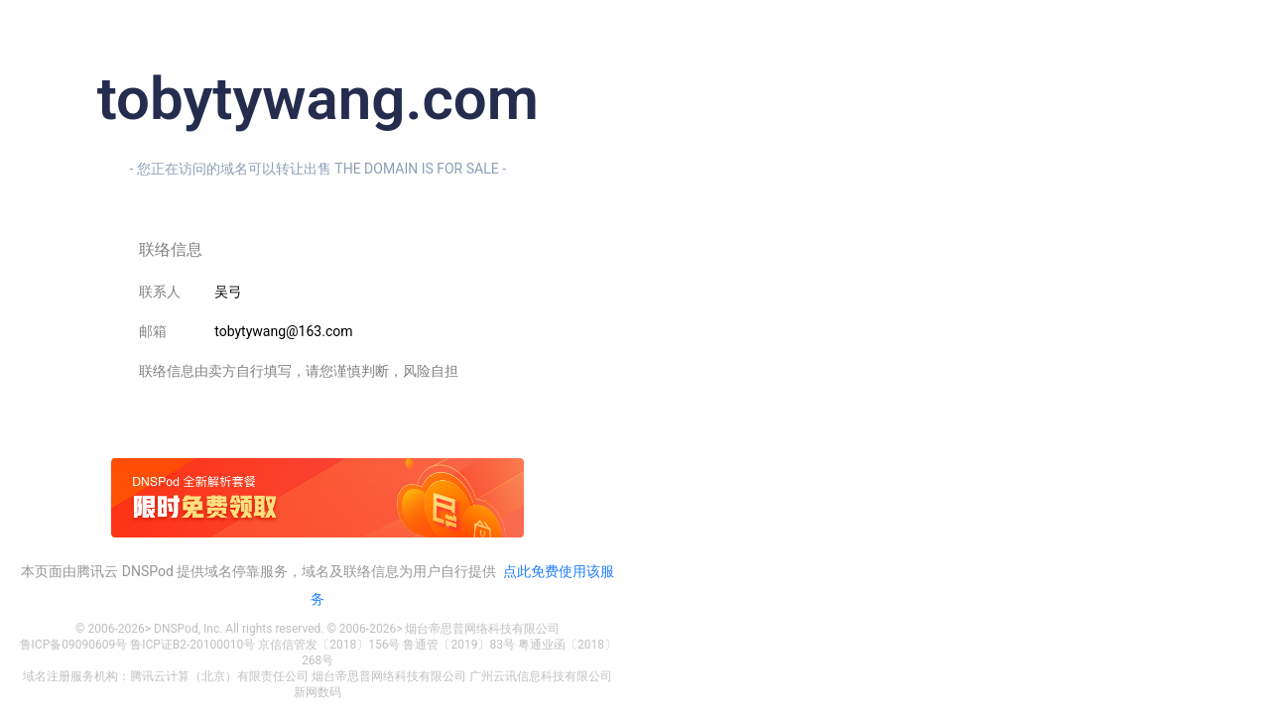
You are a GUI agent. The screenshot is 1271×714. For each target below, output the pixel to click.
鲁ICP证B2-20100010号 (192, 645)
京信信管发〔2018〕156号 (329, 645)
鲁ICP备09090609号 (74, 645)
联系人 (160, 291)
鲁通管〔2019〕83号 (458, 645)
